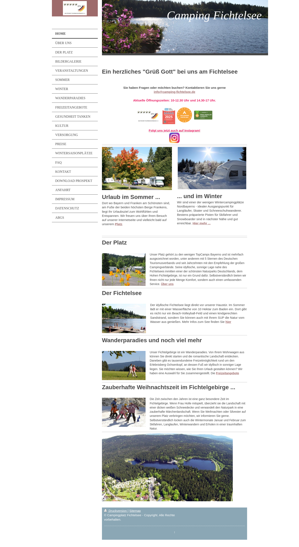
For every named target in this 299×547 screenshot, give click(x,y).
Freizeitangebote (227, 373)
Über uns (167, 284)
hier (228, 322)
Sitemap (135, 510)
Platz (118, 224)
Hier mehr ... (202, 223)
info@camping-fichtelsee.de (174, 92)
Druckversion (116, 510)
